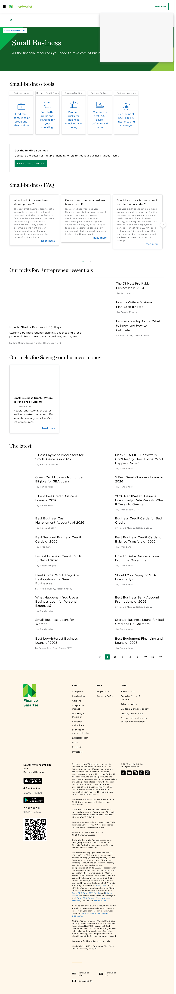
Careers (76, 700)
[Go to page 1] (107, 657)
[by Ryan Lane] (46, 547)
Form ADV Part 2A (92, 893)
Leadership (78, 696)
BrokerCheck (99, 900)
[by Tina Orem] (18, 343)
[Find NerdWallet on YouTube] (129, 774)
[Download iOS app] (32, 781)
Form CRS (77, 893)
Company (77, 691)
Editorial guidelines (78, 723)
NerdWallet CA (82, 981)
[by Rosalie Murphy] (33, 343)
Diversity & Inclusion (78, 715)
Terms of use (128, 691)
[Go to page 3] (122, 657)
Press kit (77, 747)
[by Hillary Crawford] (52, 343)
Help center (103, 691)
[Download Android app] (33, 800)
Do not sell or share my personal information (134, 720)
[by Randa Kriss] (127, 293)
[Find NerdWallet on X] (123, 774)
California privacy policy (135, 709)
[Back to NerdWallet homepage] (11, 20)
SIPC (105, 885)
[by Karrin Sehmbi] (141, 335)
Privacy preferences (132, 713)
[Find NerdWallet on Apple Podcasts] (141, 774)
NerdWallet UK (107, 974)
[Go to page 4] (130, 657)
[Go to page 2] (114, 657)
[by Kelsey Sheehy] (48, 528)
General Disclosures (97, 898)
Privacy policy (129, 704)
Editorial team (80, 737)
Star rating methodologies (80, 731)
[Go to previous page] (99, 657)
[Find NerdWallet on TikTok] (147, 774)
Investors (77, 752)
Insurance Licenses (95, 827)
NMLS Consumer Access (83, 802)
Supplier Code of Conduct (130, 698)
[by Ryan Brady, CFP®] (129, 510)
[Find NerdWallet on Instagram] (135, 774)
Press (75, 742)
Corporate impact (78, 707)
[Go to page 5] (137, 657)
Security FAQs (104, 696)
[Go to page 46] (152, 657)
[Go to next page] (160, 657)
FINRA (99, 885)
